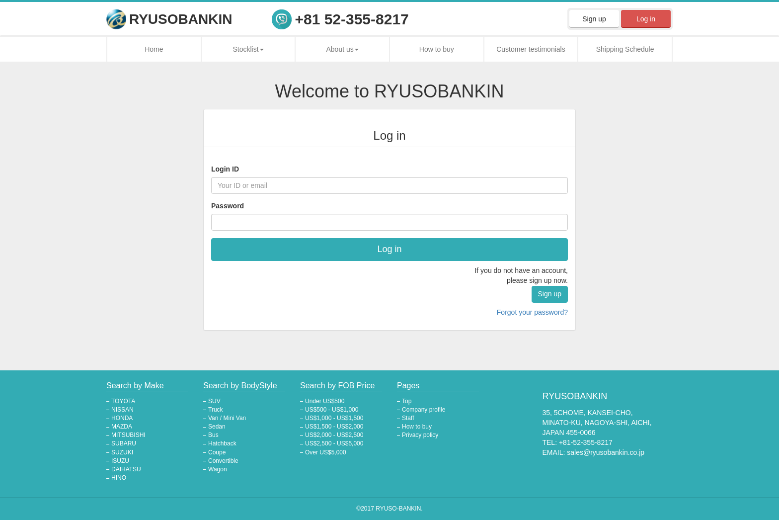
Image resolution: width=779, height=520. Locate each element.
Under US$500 (324, 401)
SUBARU (123, 443)
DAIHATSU (126, 469)
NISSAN (122, 409)
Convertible (223, 460)
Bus (213, 435)
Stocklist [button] (248, 49)
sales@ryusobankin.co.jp (605, 452)
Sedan (217, 426)
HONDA (122, 418)
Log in (645, 19)
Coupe (217, 452)
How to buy (436, 49)
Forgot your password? (532, 312)
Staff (408, 418)
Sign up (594, 19)
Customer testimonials (530, 49)
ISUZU (120, 460)
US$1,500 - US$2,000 (334, 426)
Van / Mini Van (227, 418)
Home (154, 49)
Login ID (225, 169)
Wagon (217, 469)
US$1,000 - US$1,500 (334, 418)
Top (406, 401)
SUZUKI (122, 452)
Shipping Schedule (625, 49)
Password (227, 206)
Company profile (423, 409)
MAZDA (121, 426)
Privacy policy (420, 435)
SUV (214, 401)
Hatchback (222, 443)
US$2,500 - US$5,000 (334, 443)
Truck (215, 409)
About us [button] (342, 49)
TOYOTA (123, 401)
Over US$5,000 (325, 452)
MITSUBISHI (128, 435)
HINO (118, 477)
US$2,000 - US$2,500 (334, 435)
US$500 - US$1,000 (331, 409)
